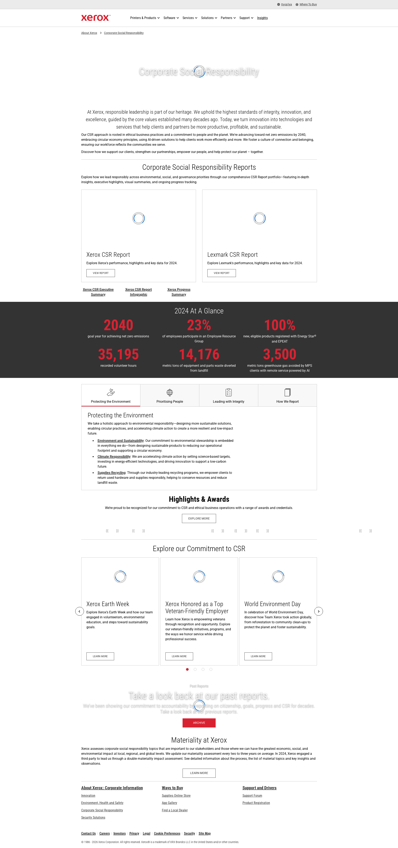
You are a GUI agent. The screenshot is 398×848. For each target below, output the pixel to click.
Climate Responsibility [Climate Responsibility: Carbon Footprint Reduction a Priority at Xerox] (114, 457)
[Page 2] (195, 669)
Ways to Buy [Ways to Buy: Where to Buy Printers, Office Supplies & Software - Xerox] (172, 787)
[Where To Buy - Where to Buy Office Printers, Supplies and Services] (306, 4)
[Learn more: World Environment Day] (278, 611)
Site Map (205, 833)
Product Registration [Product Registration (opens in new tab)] (256, 803)
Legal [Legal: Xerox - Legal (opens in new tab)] (146, 833)
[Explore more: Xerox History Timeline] (199, 518)
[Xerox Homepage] (96, 18)
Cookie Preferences (167, 833)
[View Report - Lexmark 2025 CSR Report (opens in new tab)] (259, 236)
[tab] (110, 395)
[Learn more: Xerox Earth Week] (120, 611)
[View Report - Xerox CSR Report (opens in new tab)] (138, 236)
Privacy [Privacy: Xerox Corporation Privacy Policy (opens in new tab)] (134, 833)
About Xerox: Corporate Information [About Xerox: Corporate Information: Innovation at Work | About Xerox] (112, 787)
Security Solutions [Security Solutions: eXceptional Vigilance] (93, 817)
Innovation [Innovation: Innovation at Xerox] (88, 796)
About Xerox (89, 33)
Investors (120, 833)
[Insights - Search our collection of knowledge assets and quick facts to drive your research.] (262, 18)
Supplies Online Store (176, 796)
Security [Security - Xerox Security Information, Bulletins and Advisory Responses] (189, 833)
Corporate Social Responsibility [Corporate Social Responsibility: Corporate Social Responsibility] (102, 810)
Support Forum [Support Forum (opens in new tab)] (252, 796)
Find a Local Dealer (175, 810)
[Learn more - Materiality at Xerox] (199, 773)
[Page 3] (203, 669)
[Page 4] (211, 669)
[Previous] (79, 611)
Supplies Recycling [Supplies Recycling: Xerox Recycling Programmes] (111, 473)
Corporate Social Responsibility (124, 33)
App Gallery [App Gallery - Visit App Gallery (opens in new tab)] (169, 803)
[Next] (318, 611)
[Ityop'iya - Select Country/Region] (284, 4)
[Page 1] (187, 669)
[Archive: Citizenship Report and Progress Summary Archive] (199, 706)
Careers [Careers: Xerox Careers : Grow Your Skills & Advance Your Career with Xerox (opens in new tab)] (104, 833)
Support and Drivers (260, 787)
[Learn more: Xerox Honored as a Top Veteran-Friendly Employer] (199, 611)
